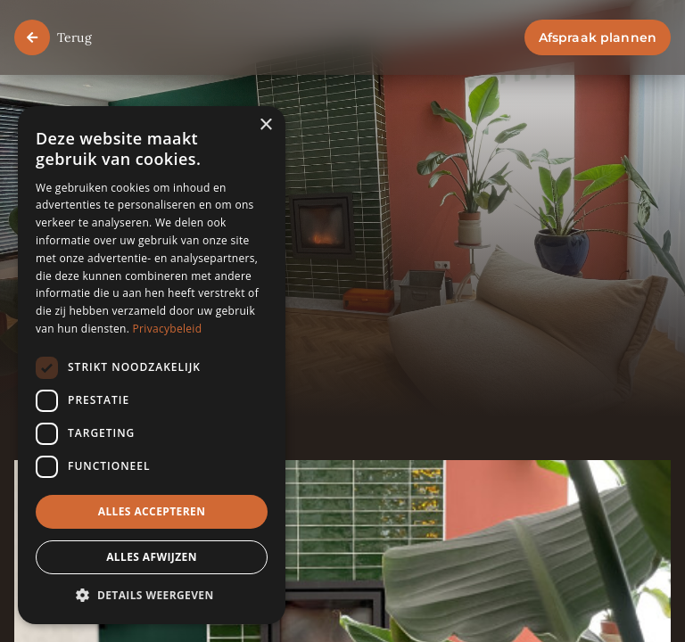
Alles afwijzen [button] (151, 556)
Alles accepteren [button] (152, 511)
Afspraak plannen (597, 37)
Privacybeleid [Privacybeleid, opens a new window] (167, 328)
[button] (152, 596)
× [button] (265, 125)
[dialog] (151, 365)
